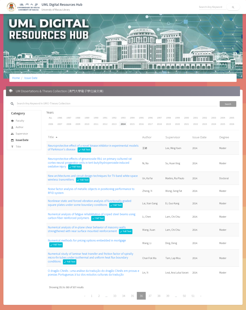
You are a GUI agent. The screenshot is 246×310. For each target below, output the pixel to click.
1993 (123, 117)
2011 (96, 123)
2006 (50, 123)
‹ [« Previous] (84, 296)
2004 (222, 117)
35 (132, 296)
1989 (87, 117)
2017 (150, 123)
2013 (114, 123)
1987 (68, 117)
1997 (159, 117)
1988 (78, 117)
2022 (195, 123)
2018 (159, 123)
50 (184, 296)
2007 (59, 123)
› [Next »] (200, 296)
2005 (231, 117)
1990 (96, 117)
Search (228, 103)
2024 (213, 123)
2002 (204, 117)
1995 (141, 117)
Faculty (17, 121)
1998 (168, 117)
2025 (222, 123)
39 (167, 296)
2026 (231, 123)
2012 (105, 123)
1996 (150, 117)
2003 (213, 117)
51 (193, 296)
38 (158, 296)
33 (114, 296)
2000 (186, 117)
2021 (186, 123)
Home (16, 78)
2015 (132, 123)
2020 (177, 123)
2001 (195, 117)
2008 (68, 123)
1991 (105, 117)
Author (17, 127)
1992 (114, 117)
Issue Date (30, 78)
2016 (141, 123)
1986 (59, 117)
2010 (87, 123)
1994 (132, 117)
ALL (50, 117)
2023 (204, 123)
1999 (177, 117)
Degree (224, 137)
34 (123, 296)
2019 (168, 123)
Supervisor (19, 133)
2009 (78, 123)
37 (150, 296)
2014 (123, 123)
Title (16, 146)
